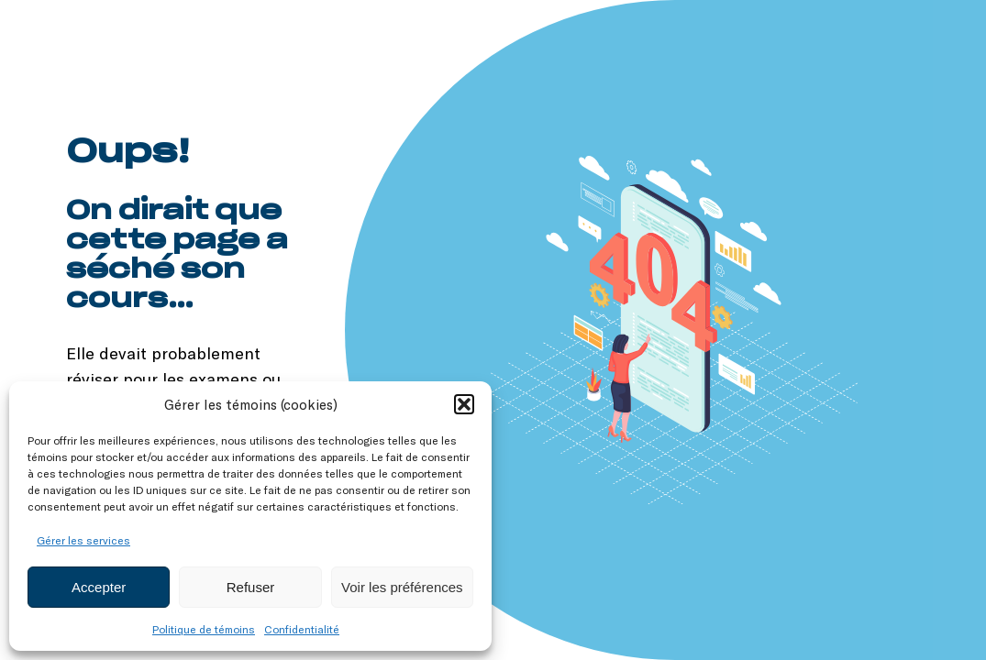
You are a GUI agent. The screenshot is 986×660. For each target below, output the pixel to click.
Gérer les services (83, 540)
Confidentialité (301, 628)
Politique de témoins (203, 628)
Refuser (251, 587)
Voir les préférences (402, 587)
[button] (464, 404)
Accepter (99, 587)
